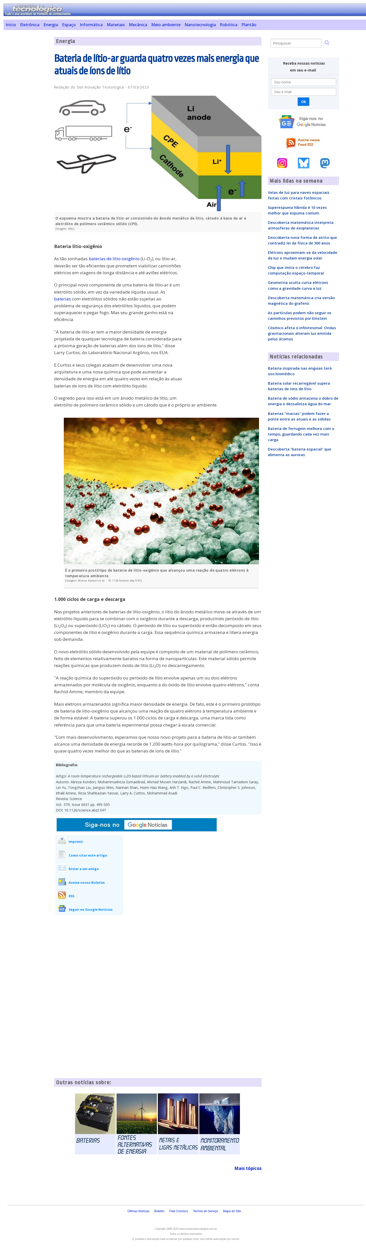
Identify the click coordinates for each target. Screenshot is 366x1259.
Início (11, 24)
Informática (91, 24)
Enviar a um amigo (84, 868)
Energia (50, 24)
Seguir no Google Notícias (91, 909)
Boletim (159, 1211)
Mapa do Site (232, 1211)
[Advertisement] (27, 113)
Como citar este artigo (88, 855)
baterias (62, 299)
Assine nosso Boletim (87, 882)
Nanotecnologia (200, 24)
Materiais (116, 24)
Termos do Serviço (205, 1211)
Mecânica (138, 24)
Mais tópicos (248, 1168)
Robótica (228, 24)
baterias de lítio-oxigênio (114, 259)
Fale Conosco (178, 1211)
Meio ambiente (165, 24)
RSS (71, 896)
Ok (303, 101)
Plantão (248, 24)
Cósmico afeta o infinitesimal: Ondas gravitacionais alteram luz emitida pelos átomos (302, 333)
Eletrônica (29, 24)
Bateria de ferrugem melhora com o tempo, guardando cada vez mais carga (301, 434)
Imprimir (76, 841)
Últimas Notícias (138, 1211)
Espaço (69, 24)
